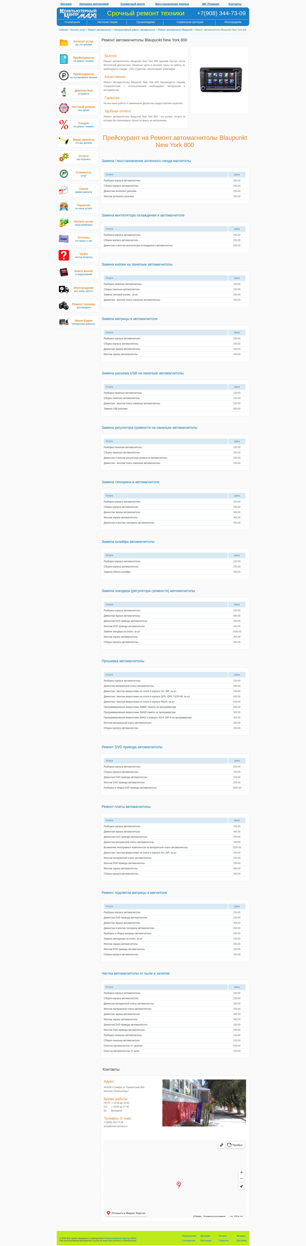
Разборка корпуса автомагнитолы (122, 180)
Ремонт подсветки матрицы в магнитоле (134, 893)
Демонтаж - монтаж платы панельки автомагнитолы (132, 300)
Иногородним (232, 22)
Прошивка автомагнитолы (123, 661)
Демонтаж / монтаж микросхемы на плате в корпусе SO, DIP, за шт (140, 691)
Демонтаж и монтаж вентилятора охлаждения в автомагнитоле (138, 245)
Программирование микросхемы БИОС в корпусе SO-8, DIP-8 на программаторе (148, 717)
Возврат (241, 1236)
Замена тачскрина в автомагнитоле (130, 482)
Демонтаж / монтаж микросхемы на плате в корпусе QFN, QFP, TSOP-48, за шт (147, 696)
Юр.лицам (206, 1240)
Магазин (66, 3)
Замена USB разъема (115, 408)
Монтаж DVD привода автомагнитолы (124, 626)
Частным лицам (107, 22)
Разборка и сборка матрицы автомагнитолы (127, 933)
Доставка (242, 1240)
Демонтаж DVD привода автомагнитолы (125, 621)
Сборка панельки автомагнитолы (122, 289)
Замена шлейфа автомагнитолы (128, 542)
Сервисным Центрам (190, 22)
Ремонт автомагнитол (99, 29)
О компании (72, 22)
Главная (63, 29)
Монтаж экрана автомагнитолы (121, 354)
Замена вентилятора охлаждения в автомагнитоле (143, 215)
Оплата (223, 1236)
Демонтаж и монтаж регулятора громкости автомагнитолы (135, 457)
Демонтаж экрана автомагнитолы (122, 349)
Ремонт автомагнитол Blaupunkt (175, 29)
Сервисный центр (132, 3)
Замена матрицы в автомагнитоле (129, 319)
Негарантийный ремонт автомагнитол (134, 29)
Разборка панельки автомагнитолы (123, 284)
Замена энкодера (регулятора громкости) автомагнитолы (148, 591)
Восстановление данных (172, 3)
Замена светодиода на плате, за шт (123, 938)
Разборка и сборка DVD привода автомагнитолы (130, 787)
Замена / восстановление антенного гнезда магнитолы (146, 161)
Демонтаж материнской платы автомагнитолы (129, 686)
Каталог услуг (77, 29)
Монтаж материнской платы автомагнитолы (127, 722)
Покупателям (189, 1236)
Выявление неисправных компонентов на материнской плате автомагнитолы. (146, 847)
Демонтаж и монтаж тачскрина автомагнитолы (129, 522)
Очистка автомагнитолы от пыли (121, 1051)
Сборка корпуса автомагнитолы (121, 185)
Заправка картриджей (94, 3)
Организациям (145, 22)
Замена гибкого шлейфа (117, 572)
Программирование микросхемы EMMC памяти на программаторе (140, 707)
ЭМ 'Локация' (211, 3)
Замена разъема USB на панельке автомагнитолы (143, 373)
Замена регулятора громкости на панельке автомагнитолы (149, 428)
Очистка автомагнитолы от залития (123, 1045)
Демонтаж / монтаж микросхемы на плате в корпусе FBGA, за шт (139, 701)
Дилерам (205, 1236)
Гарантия (224, 1240)
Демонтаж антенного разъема (120, 191)
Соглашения (188, 1240)
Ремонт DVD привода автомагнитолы (132, 747)
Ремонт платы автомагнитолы (126, 807)
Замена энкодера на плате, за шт (122, 631)
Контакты (235, 3)
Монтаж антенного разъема (119, 196)
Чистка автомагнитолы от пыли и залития (136, 973)
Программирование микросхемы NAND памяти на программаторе (140, 712)
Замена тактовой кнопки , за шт (121, 294)
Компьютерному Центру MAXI (120, 1238)
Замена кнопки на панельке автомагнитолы (137, 264)
